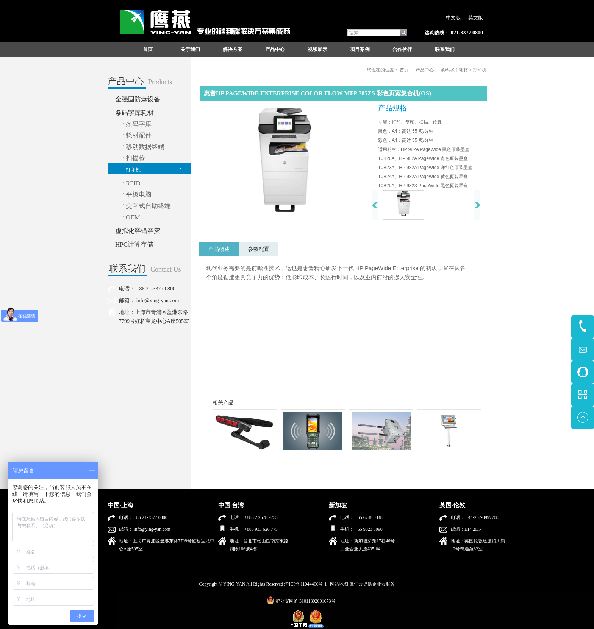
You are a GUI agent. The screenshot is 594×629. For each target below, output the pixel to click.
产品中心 (425, 70)
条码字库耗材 (454, 70)
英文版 (475, 17)
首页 (148, 49)
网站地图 (338, 584)
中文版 (453, 17)
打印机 (479, 70)
